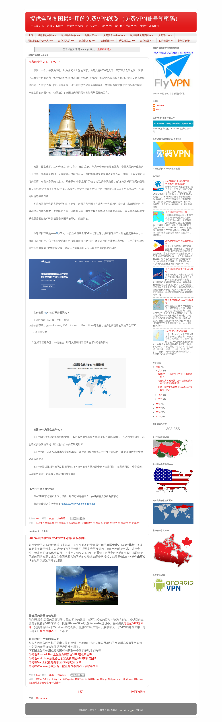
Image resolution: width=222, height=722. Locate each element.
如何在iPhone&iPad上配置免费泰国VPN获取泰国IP (60, 654)
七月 (160, 395)
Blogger (130, 710)
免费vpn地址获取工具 (73, 679)
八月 (160, 370)
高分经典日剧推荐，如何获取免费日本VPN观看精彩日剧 (175, 381)
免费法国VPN (147, 40)
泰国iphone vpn (115, 679)
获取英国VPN (107, 40)
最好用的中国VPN (47, 35)
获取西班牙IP (184, 40)
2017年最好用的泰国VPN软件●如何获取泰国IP (57, 538)
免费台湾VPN (91, 35)
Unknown (160, 105)
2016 (158, 412)
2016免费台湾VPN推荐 (176, 331)
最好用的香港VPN (70, 35)
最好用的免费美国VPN (141, 35)
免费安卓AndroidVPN (114, 35)
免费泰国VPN (166, 40)
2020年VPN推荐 (43, 523)
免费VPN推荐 (58, 523)
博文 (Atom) (41, 698)
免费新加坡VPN (87, 40)
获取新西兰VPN (127, 40)
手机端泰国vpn (73, 523)
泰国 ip (99, 523)
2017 (158, 408)
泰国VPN (136, 523)
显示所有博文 (104, 49)
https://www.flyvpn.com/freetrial (78, 503)
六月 (160, 399)
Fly (57, 233)
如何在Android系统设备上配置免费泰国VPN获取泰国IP (63, 658)
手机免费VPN (88, 523)
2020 (158, 367)
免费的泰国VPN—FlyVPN (44, 61)
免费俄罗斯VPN (66, 40)
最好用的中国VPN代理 (176, 212)
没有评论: (62, 518)
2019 (158, 404)
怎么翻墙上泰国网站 (38, 683)
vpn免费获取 (55, 683)
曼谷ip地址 (56, 679)
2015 (158, 416)
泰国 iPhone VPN (111, 523)
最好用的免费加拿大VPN (40, 40)
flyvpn (158, 109)
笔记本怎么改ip (43, 679)
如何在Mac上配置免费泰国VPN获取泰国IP (55, 662)
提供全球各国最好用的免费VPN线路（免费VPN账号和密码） (105, 18)
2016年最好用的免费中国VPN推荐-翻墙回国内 (177, 182)
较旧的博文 (138, 691)
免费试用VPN (48, 631)
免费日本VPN (165, 35)
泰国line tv (125, 523)
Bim (121, 710)
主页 (30, 35)
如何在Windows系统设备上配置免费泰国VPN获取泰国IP (63, 666)
